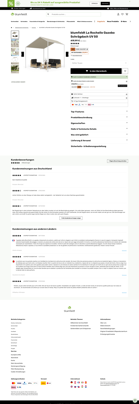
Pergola (13, 344)
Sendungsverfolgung (18, 362)
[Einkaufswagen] (127, 14)
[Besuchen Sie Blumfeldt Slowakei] (75, 382)
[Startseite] (13, 27)
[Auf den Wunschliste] (125, 71)
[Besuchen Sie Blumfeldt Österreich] (75, 378)
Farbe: (72, 59)
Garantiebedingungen (107, 324)
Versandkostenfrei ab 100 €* (40, 8)
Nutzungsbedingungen (106, 380)
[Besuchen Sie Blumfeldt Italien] (82, 378)
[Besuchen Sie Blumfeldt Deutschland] (72, 378)
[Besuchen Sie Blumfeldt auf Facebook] (12, 400)
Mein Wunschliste (17, 359)
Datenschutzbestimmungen (112, 379)
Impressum (42, 400)
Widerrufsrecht (105, 321)
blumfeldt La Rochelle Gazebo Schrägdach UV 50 (56, 27)
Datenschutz (26, 400)
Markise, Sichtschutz (18, 318)
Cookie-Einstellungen (18, 367)
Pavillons (37, 27)
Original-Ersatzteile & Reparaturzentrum (113, 327)
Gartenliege (15, 341)
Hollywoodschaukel (17, 333)
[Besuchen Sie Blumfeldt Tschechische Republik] (79, 382)
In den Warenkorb (96, 71)
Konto (13, 356)
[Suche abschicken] (48, 14)
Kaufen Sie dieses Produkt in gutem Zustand (86, 81)
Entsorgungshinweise (107, 330)
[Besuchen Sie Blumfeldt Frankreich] (79, 378)
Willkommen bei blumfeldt (79, 318)
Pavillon (13, 324)
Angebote (126, 21)
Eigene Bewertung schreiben (114, 161)
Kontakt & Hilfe (16, 350)
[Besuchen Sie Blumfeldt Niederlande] (86, 382)
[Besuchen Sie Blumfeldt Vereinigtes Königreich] (72, 382)
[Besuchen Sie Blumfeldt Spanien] (86, 378)
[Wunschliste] (122, 14)
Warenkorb (14, 353)
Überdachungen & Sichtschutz (24, 27)
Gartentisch (15, 338)
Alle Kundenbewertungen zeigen (71, 218)
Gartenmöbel (15, 321)
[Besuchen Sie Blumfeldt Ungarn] (82, 382)
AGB (34, 400)
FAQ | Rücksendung (17, 365)
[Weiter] (130, 21)
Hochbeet (14, 327)
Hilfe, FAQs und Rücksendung (119, 8)
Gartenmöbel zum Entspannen (81, 324)
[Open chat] (135, 400)
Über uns (103, 318)
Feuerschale (15, 335)
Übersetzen (123, 251)
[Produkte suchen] (73, 14)
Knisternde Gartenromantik (80, 321)
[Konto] (118, 14)
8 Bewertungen (75, 46)
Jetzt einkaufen (103, 3)
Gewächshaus (15, 330)
